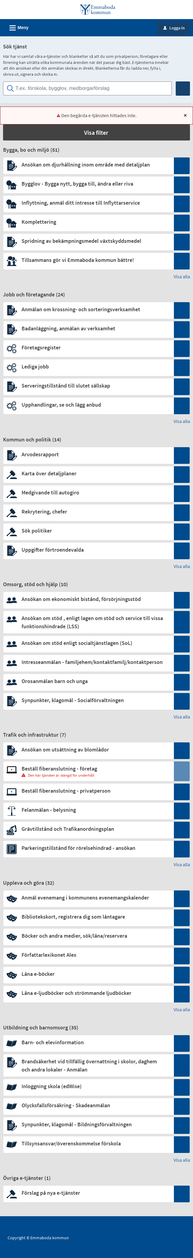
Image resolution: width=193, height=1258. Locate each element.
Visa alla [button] (182, 276)
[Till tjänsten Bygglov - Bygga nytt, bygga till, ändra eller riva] (88, 184)
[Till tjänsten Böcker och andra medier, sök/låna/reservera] (88, 936)
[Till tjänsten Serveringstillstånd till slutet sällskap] (88, 385)
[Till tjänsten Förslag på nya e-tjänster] (88, 1193)
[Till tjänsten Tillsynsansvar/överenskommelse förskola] (88, 1143)
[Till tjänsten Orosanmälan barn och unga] (88, 681)
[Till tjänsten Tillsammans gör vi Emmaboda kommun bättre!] (88, 260)
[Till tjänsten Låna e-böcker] (88, 974)
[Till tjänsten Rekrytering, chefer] (88, 511)
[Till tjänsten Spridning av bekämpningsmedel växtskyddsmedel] (88, 241)
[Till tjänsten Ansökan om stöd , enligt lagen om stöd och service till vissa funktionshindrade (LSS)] (88, 622)
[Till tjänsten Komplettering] (88, 222)
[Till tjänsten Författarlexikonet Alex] (88, 955)
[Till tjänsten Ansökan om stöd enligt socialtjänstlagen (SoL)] (88, 643)
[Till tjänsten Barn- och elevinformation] (88, 1042)
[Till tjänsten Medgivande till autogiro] (88, 492)
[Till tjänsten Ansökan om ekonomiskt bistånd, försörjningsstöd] (88, 599)
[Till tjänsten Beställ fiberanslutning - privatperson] (88, 791)
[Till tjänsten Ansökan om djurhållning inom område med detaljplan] (88, 164)
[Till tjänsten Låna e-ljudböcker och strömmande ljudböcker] (88, 993)
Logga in (174, 28)
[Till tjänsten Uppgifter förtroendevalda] (88, 550)
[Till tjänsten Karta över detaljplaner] (88, 473)
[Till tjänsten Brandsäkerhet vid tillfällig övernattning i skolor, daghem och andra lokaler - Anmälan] (88, 1065)
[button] (96, 132)
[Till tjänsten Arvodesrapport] (88, 454)
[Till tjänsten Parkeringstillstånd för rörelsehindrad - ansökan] (88, 848)
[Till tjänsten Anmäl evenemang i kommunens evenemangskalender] (88, 897)
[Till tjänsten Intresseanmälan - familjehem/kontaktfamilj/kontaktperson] (88, 662)
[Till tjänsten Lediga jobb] (88, 366)
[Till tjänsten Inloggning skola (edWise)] (88, 1086)
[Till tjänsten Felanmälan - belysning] (88, 810)
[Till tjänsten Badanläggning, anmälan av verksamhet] (88, 328)
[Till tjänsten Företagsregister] (88, 347)
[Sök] (183, 88)
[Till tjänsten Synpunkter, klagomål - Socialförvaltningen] (88, 700)
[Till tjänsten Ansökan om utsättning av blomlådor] (88, 749)
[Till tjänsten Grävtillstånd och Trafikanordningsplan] (88, 829)
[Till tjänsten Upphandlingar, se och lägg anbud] (88, 405)
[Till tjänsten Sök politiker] (88, 531)
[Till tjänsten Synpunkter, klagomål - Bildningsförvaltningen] (88, 1124)
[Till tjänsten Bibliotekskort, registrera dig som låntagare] (88, 917)
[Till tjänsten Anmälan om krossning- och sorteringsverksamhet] (88, 309)
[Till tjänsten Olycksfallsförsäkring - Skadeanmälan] (88, 1105)
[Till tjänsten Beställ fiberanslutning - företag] (88, 768)
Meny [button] (17, 27)
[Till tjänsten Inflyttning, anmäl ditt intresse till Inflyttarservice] (88, 203)
